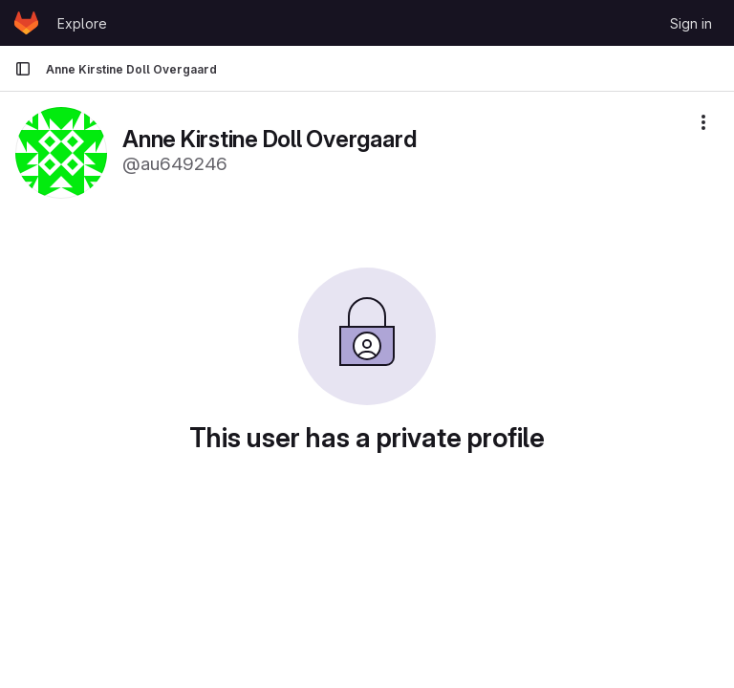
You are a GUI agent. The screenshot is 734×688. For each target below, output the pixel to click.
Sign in (691, 23)
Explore (82, 23)
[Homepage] (26, 23)
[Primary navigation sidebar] (23, 69)
